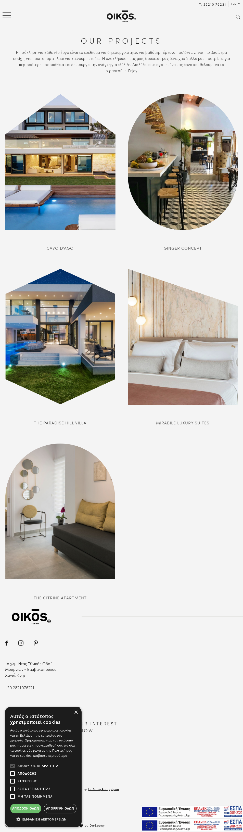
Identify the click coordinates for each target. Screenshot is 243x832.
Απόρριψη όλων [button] (60, 808)
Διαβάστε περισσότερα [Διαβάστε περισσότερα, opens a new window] (50, 755)
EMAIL (26, 772)
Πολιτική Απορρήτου (103, 788)
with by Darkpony (88, 825)
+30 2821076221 (19, 687)
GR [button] (234, 3)
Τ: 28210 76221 (212, 4)
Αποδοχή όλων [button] (25, 808)
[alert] (43, 767)
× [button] (76, 712)
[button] (43, 819)
